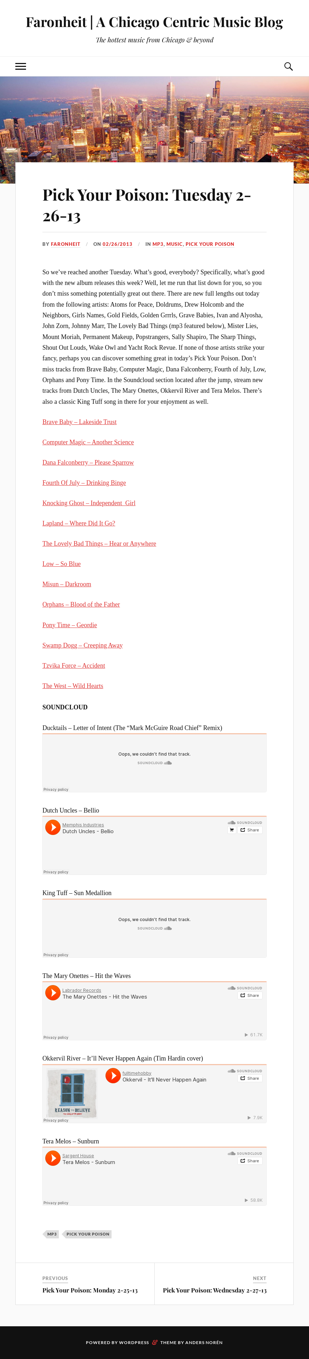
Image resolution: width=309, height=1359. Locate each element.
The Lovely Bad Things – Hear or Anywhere (99, 543)
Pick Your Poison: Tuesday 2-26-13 (146, 204)
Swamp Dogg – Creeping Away (82, 645)
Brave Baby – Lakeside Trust (79, 421)
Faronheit (66, 244)
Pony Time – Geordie (69, 625)
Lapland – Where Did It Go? (78, 523)
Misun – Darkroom (66, 584)
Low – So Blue (61, 563)
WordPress (134, 1342)
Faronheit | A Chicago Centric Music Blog (154, 21)
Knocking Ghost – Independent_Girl (88, 503)
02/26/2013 (118, 244)
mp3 (158, 244)
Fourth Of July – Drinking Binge (84, 482)
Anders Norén (204, 1342)
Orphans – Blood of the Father (81, 604)
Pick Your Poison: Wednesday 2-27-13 (215, 1290)
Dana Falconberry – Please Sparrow (88, 462)
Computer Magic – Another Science (88, 442)
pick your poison (210, 244)
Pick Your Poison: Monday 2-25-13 (90, 1290)
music (174, 244)
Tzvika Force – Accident (73, 665)
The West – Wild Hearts (72, 685)
